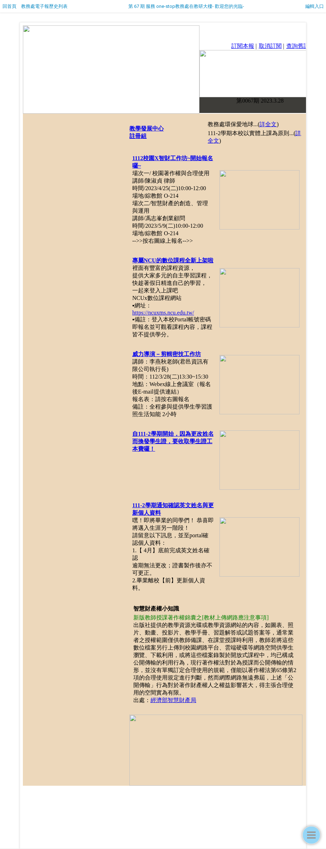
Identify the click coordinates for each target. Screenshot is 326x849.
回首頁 (9, 6)
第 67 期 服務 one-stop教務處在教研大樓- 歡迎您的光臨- (186, 6)
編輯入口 (314, 6)
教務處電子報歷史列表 (44, 6)
